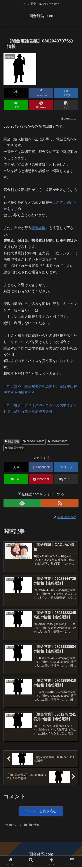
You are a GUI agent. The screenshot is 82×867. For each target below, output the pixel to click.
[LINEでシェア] (16, 105)
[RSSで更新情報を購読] (60, 503)
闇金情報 (12, 441)
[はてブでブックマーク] (66, 93)
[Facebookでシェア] (41, 93)
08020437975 (57, 441)
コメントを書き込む (41, 811)
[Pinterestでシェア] (41, 105)
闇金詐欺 (38, 228)
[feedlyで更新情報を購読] (22, 503)
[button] (66, 105)
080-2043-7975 (33, 441)
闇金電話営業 (14, 447)
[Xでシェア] (16, 93)
